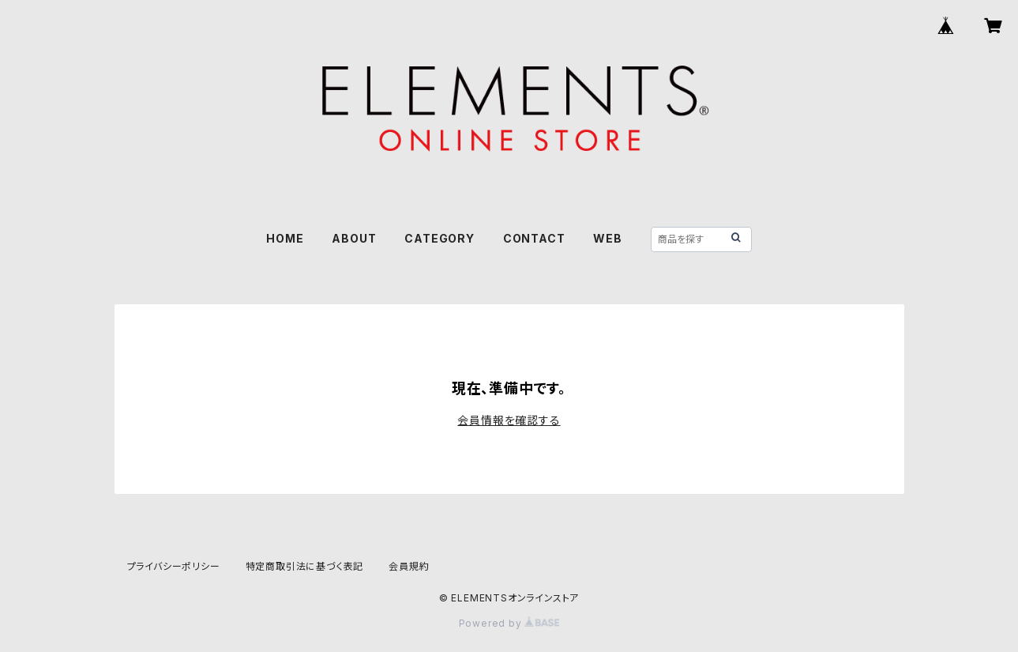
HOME (284, 238)
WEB (607, 238)
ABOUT (354, 238)
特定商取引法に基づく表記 (305, 566)
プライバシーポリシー (173, 566)
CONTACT (534, 238)
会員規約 (409, 566)
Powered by (509, 623)
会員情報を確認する (508, 420)
